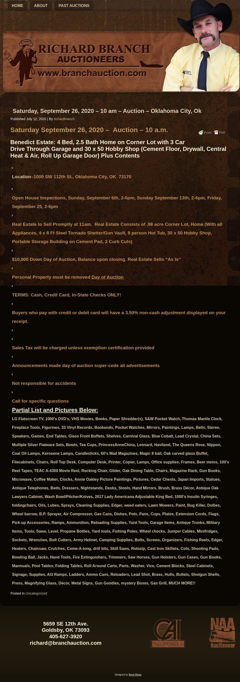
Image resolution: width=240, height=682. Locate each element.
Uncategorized (36, 593)
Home (17, 6)
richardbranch (64, 119)
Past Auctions (74, 6)
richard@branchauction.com (66, 643)
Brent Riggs (135, 674)
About (41, 6)
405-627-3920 (65, 636)
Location (21, 176)
